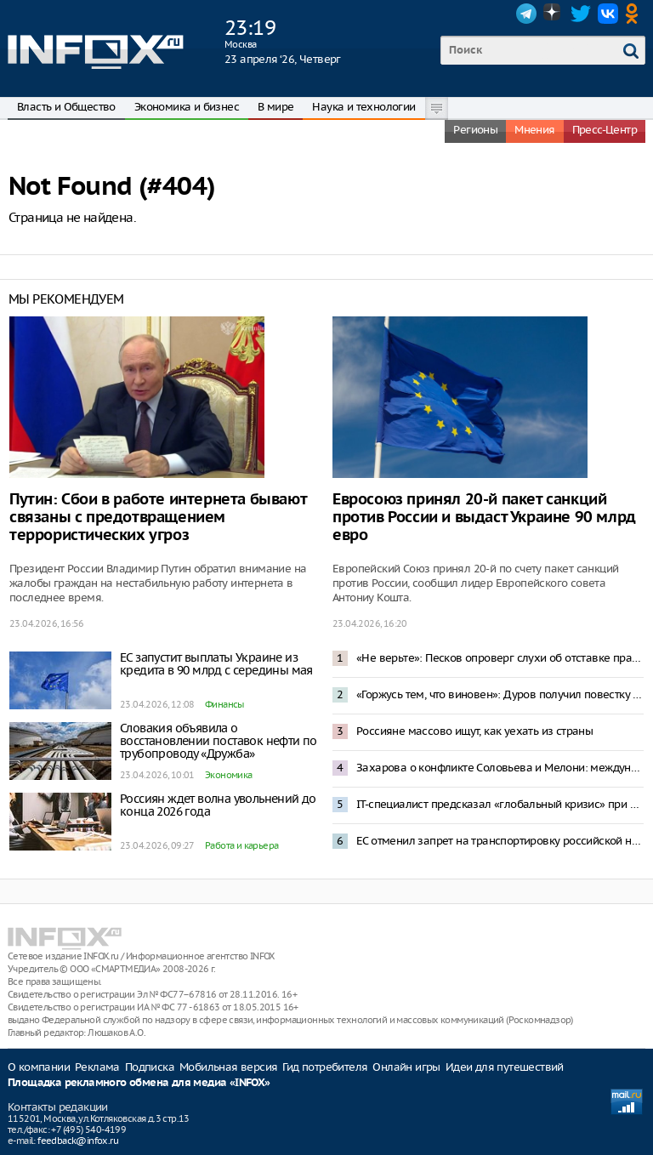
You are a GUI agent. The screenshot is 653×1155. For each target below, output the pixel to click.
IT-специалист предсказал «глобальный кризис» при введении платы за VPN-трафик (500, 804)
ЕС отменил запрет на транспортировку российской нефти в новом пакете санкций (500, 840)
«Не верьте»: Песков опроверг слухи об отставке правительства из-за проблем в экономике (500, 657)
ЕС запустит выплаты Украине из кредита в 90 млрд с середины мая (216, 664)
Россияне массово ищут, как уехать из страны (474, 731)
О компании (39, 1067)
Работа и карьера (241, 845)
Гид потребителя (324, 1067)
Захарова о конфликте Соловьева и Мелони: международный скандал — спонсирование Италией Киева (500, 767)
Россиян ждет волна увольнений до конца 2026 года (218, 805)
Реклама (97, 1067)
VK (608, 13)
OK (635, 13)
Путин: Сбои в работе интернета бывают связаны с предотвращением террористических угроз (157, 517)
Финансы (224, 704)
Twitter (581, 13)
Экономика (229, 775)
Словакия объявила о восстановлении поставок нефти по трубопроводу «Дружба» (218, 740)
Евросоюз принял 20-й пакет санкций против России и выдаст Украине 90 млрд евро (484, 517)
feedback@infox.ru (77, 1140)
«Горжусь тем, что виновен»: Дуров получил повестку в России (500, 694)
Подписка (149, 1067)
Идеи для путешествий (505, 1067)
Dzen (553, 13)
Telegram (526, 13)
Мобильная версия (228, 1067)
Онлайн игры (406, 1067)
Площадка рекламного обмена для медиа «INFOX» (139, 1083)
